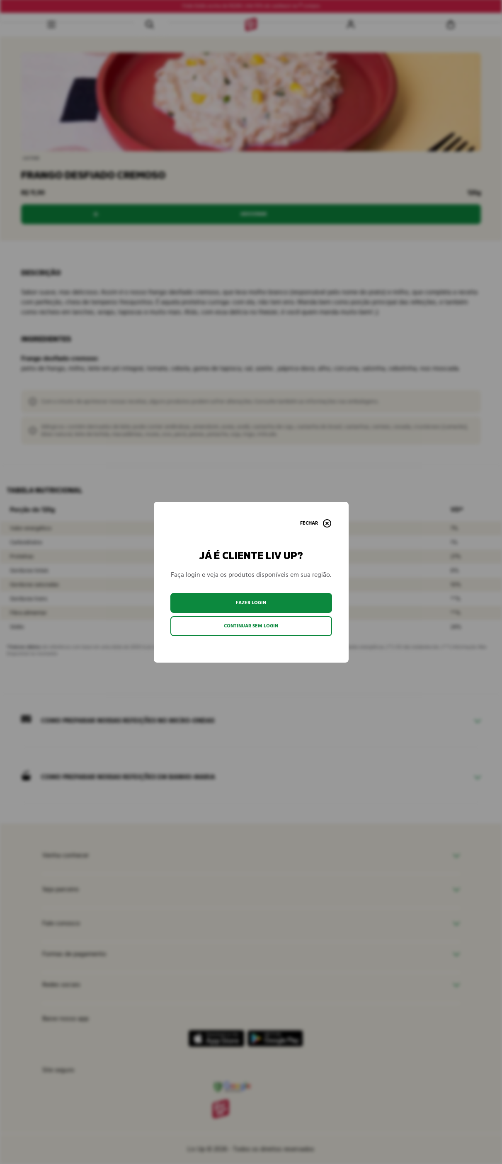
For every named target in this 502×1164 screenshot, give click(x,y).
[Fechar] (315, 523)
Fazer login (251, 602)
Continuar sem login (251, 625)
